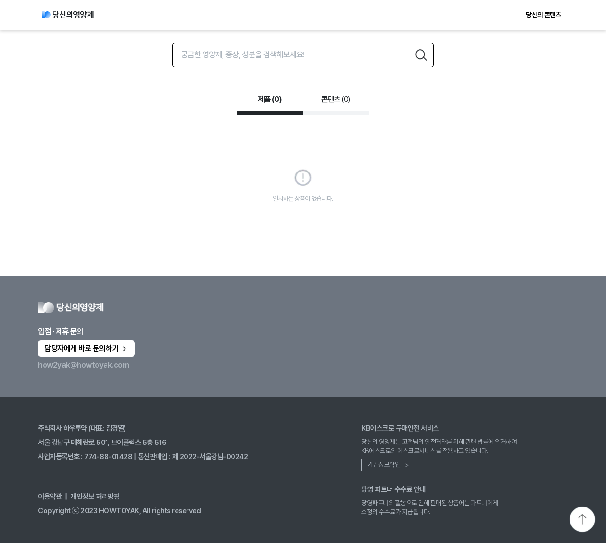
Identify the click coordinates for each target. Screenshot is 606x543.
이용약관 (50, 496)
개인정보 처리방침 (95, 496)
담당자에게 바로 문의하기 (86, 348)
